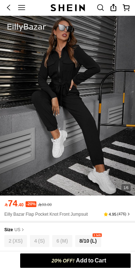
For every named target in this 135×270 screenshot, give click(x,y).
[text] (13, 203)
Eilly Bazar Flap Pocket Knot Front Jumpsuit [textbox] (46, 214)
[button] (117, 214)
